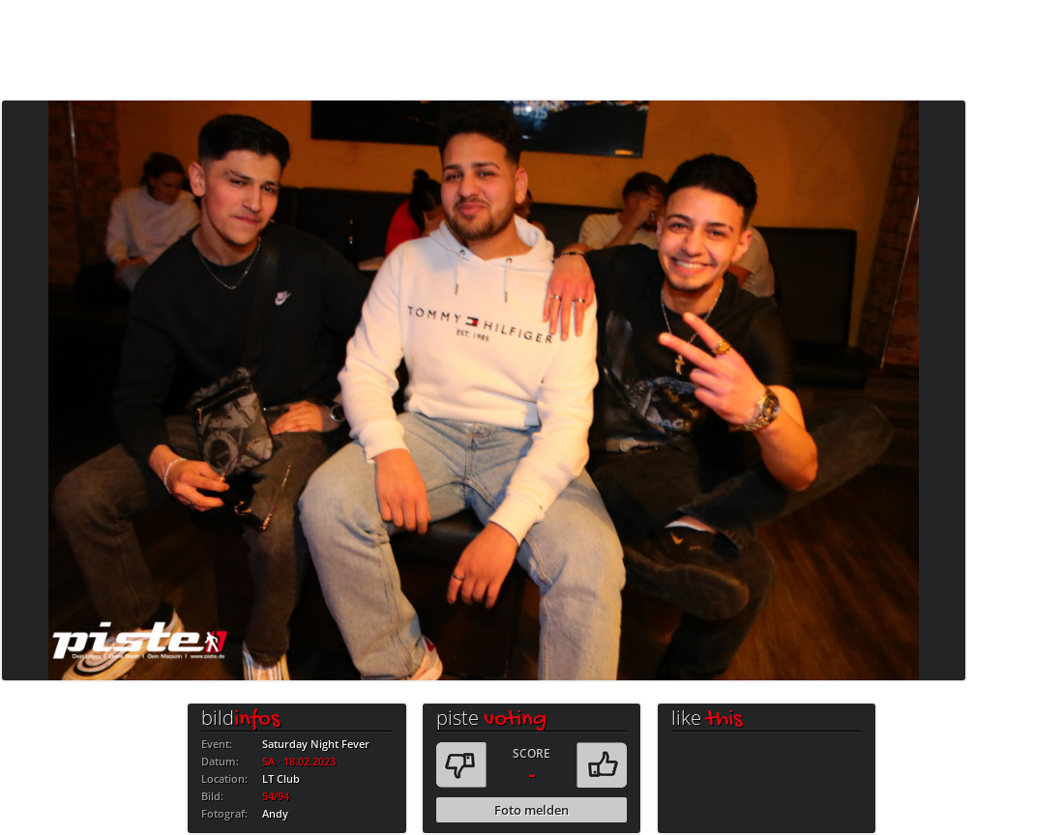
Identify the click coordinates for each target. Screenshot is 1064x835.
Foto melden (531, 810)
